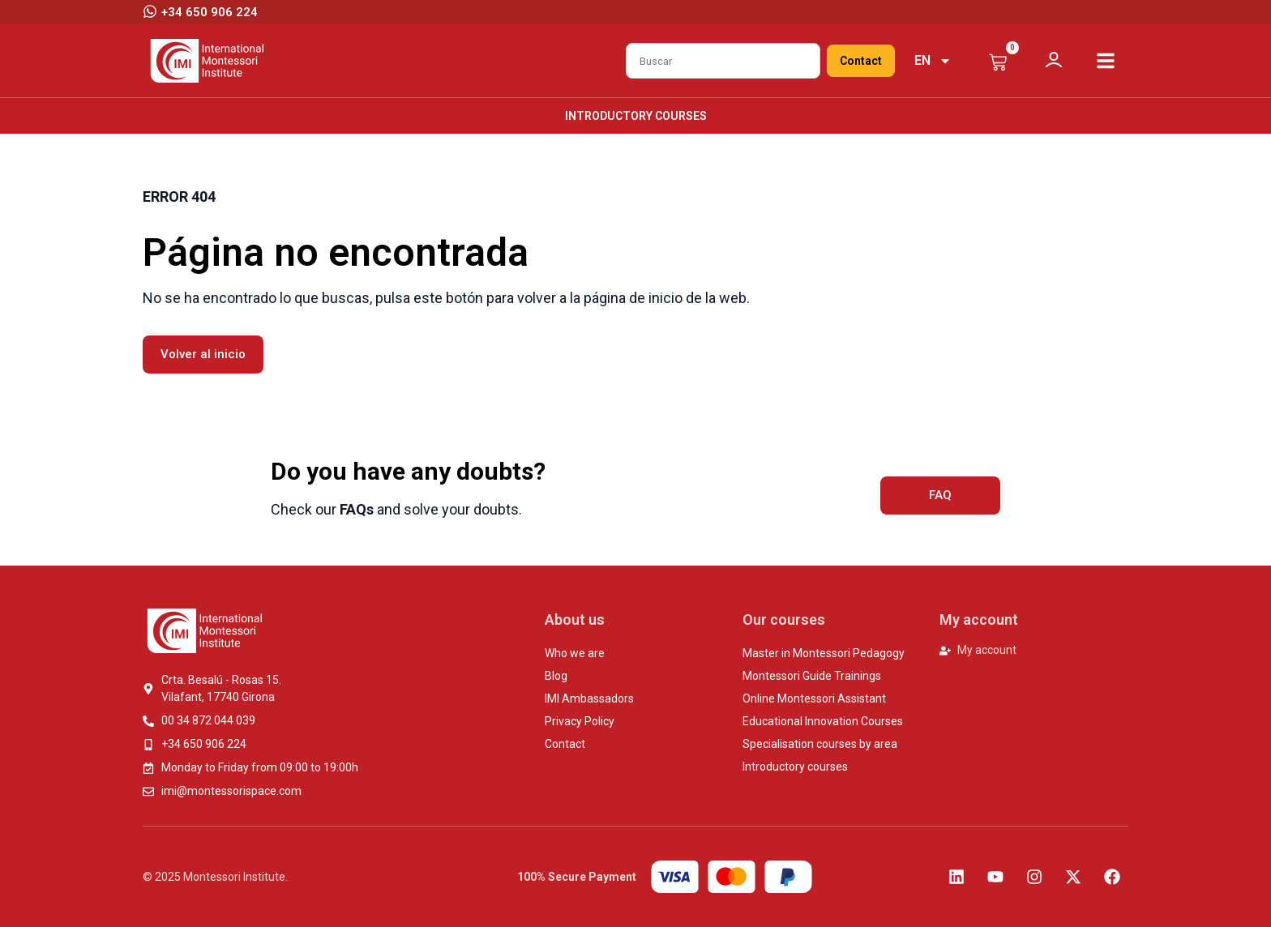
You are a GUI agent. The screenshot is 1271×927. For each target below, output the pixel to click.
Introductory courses (636, 115)
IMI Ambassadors (589, 698)
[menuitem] (933, 61)
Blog (556, 675)
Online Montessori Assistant (814, 698)
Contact (861, 60)
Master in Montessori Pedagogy (823, 653)
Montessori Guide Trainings (811, 675)
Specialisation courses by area (819, 743)
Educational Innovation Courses (822, 721)
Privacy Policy (579, 721)
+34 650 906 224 (209, 12)
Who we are (575, 653)
